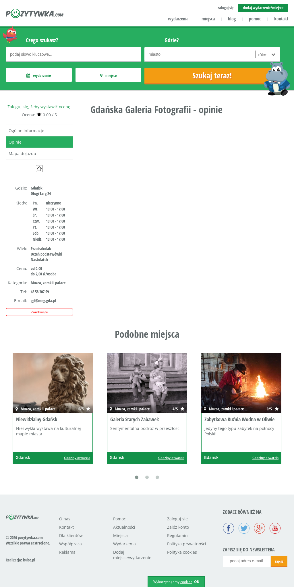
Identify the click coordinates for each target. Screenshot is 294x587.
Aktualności (124, 527)
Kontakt (66, 527)
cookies (186, 581)
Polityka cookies (182, 552)
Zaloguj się (177, 519)
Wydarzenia (124, 544)
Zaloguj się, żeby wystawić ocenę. (39, 106)
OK (196, 581)
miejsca (208, 19)
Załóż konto (178, 527)
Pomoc (119, 519)
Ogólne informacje (26, 130)
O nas (64, 519)
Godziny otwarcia (77, 457)
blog (232, 19)
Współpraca (70, 544)
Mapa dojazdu (22, 153)
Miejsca (120, 535)
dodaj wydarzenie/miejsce (263, 7)
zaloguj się (225, 7)
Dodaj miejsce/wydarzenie (132, 554)
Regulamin (177, 535)
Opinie (15, 142)
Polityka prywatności (186, 544)
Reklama (67, 552)
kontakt (281, 19)
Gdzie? (172, 40)
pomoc (255, 19)
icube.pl (29, 560)
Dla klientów (71, 535)
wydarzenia (178, 19)
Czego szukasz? (42, 40)
